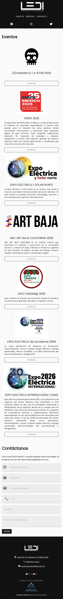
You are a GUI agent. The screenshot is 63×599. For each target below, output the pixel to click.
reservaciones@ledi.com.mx (31, 566)
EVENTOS (20, 16)
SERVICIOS (30, 16)
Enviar (7, 531)
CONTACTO (42, 16)
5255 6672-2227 (31, 562)
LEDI (28, 595)
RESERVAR (32, 83)
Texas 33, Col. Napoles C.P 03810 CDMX (31, 557)
